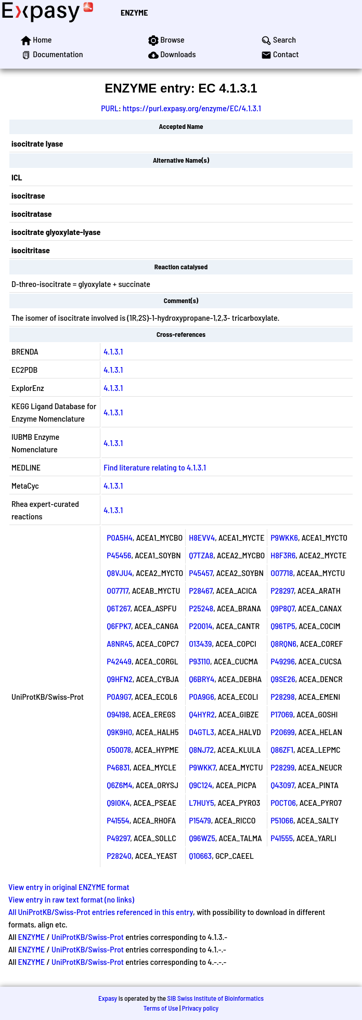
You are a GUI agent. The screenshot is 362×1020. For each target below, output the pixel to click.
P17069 (281, 714)
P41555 (281, 838)
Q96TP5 (282, 626)
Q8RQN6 (283, 643)
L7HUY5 (201, 802)
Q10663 (200, 855)
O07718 (281, 573)
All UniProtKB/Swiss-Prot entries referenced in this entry (100, 912)
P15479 (200, 820)
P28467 (200, 590)
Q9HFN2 (119, 679)
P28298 (282, 696)
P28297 (282, 590)
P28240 (119, 855)
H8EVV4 (202, 537)
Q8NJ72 (201, 749)
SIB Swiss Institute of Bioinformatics (215, 998)
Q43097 (282, 785)
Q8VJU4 (119, 573)
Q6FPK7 (119, 626)
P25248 (201, 608)
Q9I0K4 (118, 802)
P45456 (119, 555)
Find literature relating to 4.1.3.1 (155, 467)
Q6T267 (118, 608)
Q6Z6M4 (119, 785)
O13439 (200, 643)
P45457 (201, 573)
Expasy (107, 998)
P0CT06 (283, 802)
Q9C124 (200, 785)
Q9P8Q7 (282, 608)
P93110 (199, 661)
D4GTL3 (201, 732)
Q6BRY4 (201, 679)
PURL (110, 108)
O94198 (118, 714)
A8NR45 (120, 643)
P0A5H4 (120, 537)
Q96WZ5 (202, 838)
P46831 (118, 767)
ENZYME (134, 12)
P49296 (282, 661)
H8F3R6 (282, 555)
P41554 (118, 820)
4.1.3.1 (113, 351)
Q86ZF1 (281, 749)
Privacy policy (200, 1008)
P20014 (200, 626)
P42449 (119, 661)
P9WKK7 (202, 767)
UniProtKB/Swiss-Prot (87, 936)
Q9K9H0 (119, 732)
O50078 (119, 749)
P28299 (282, 767)
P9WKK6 (284, 537)
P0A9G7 (119, 696)
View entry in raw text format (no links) (71, 899)
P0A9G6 (201, 696)
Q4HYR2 (202, 714)
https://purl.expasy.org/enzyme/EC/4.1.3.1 (192, 108)
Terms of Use (161, 1008)
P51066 (281, 820)
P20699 (282, 732)
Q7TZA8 (201, 555)
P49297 (118, 838)
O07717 (117, 590)
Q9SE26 (282, 679)
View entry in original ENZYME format (69, 887)
